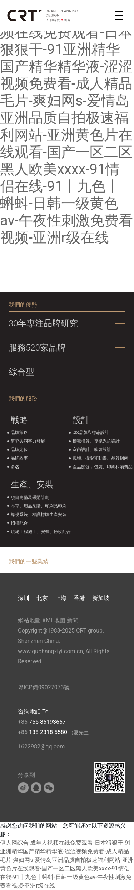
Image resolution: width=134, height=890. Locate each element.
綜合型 (21, 372)
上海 (60, 598)
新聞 (72, 620)
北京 (42, 598)
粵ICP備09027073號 (44, 687)
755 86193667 (47, 721)
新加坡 (100, 598)
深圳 (23, 598)
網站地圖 (29, 620)
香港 (79, 598)
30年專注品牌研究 (43, 323)
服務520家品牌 (37, 348)
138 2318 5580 (49, 732)
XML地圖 (53, 620)
